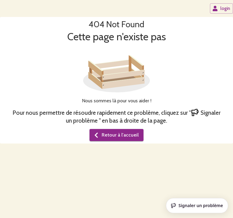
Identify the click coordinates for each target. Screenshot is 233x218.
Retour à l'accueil (116, 135)
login (221, 8)
